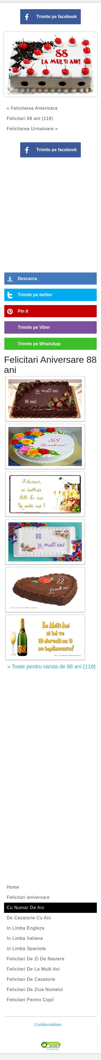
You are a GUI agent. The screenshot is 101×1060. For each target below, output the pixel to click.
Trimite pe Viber (34, 327)
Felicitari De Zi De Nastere (36, 959)
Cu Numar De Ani (25, 907)
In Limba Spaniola (26, 948)
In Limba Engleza (25, 928)
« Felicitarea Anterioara (32, 108)
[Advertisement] (50, 216)
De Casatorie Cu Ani (29, 918)
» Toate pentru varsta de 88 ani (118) (51, 666)
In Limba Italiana (25, 938)
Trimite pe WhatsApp (39, 343)
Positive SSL (53, 1049)
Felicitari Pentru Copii (30, 999)
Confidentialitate (47, 1025)
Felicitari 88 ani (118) (30, 118)
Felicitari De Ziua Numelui (35, 989)
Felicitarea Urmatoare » (32, 128)
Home (13, 887)
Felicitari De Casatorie (31, 979)
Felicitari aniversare (28, 897)
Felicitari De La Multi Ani (33, 969)
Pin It (23, 311)
